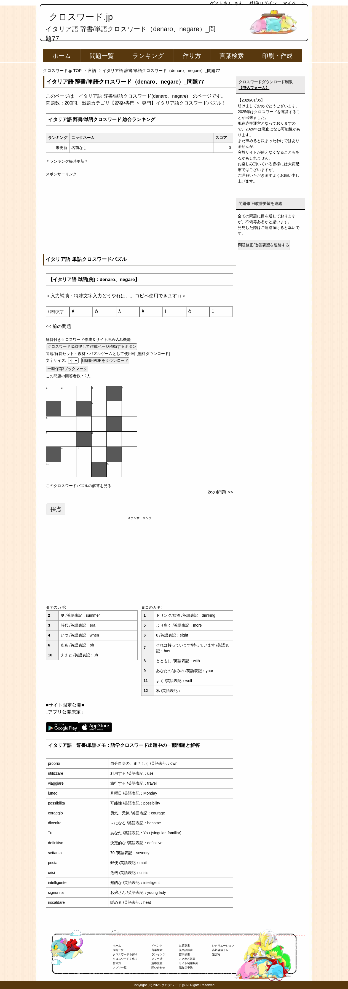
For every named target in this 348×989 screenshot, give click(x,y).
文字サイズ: (56, 360)
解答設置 (156, 963)
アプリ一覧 (120, 967)
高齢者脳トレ (220, 949)
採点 (55, 509)
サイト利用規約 (188, 963)
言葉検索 (231, 55)
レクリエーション (223, 945)
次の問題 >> (220, 492)
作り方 (192, 55)
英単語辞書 (186, 949)
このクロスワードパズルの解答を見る (78, 485)
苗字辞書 (184, 954)
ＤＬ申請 (156, 958)
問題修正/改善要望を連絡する (263, 245)
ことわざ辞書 (187, 958)
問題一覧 (102, 55)
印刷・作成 (277, 55)
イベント (156, 945)
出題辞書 (184, 945)
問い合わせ (158, 967)
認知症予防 (186, 967)
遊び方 (216, 954)
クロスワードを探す (125, 954)
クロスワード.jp (81, 17)
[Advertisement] (139, 215)
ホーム (61, 55)
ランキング (148, 55)
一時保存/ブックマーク (67, 369)
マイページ (294, 3)
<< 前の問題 (58, 326)
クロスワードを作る (125, 958)
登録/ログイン (263, 3)
